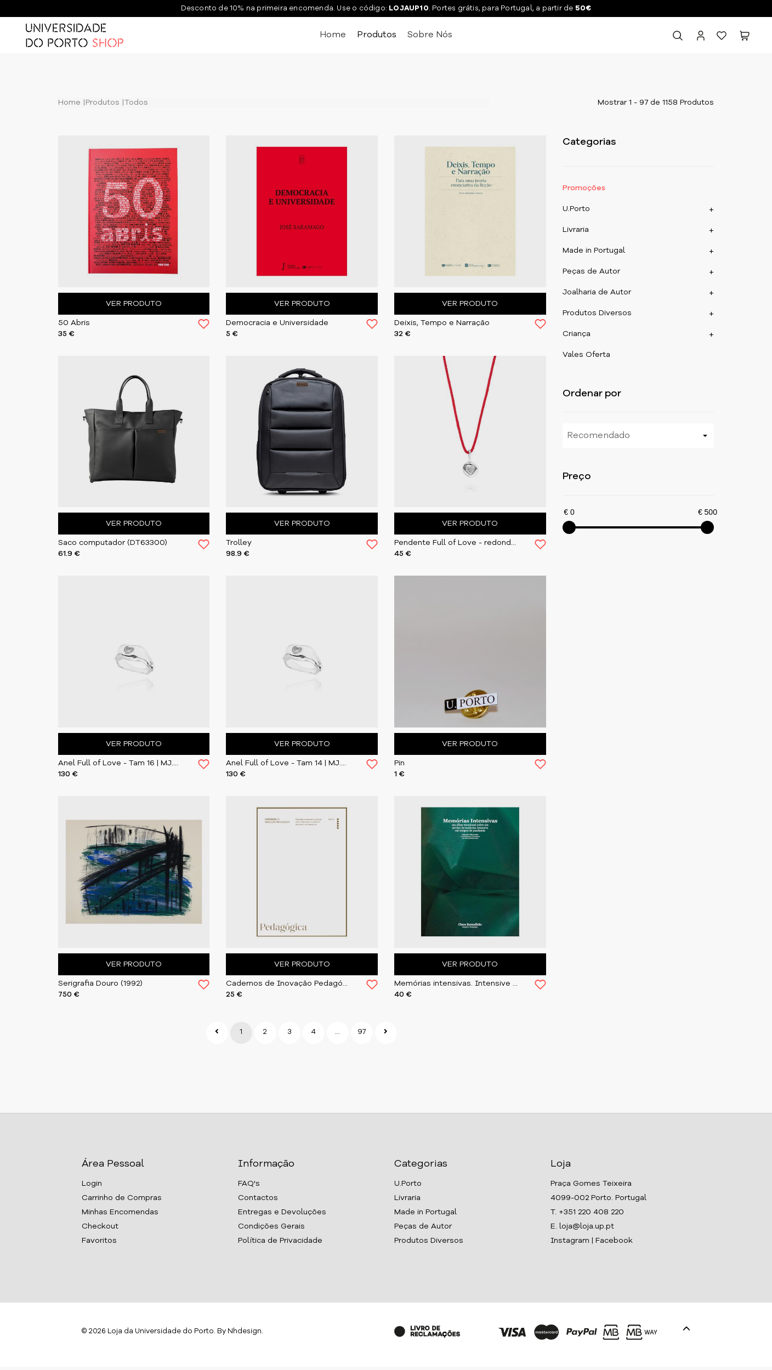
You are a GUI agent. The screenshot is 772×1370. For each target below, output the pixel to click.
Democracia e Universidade (277, 323)
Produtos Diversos (597, 313)
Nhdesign (245, 1331)
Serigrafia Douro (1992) (100, 983)
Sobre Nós (429, 35)
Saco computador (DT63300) (112, 543)
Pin (399, 763)
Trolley (239, 543)
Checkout (100, 1226)
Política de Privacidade (280, 1240)
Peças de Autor (591, 271)
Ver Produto (134, 304)
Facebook (614, 1240)
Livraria (576, 230)
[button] (745, 37)
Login (92, 1183)
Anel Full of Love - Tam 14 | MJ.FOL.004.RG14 (288, 763)
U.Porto (576, 209)
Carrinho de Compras (122, 1198)
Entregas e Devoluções (282, 1212)
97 (361, 1032)
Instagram (569, 1240)
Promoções (584, 188)
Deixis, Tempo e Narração (442, 323)
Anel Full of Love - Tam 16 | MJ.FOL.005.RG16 (120, 763)
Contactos (258, 1198)
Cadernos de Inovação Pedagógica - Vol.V (288, 983)
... (337, 1032)
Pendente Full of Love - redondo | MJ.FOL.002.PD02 (456, 543)
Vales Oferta (586, 355)
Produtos (376, 35)
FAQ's (249, 1183)
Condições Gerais (271, 1226)
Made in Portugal (594, 250)
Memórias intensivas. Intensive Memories (456, 983)
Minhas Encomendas (120, 1212)
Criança (577, 334)
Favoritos (99, 1240)
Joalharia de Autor (597, 292)
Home (333, 35)
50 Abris (74, 323)
